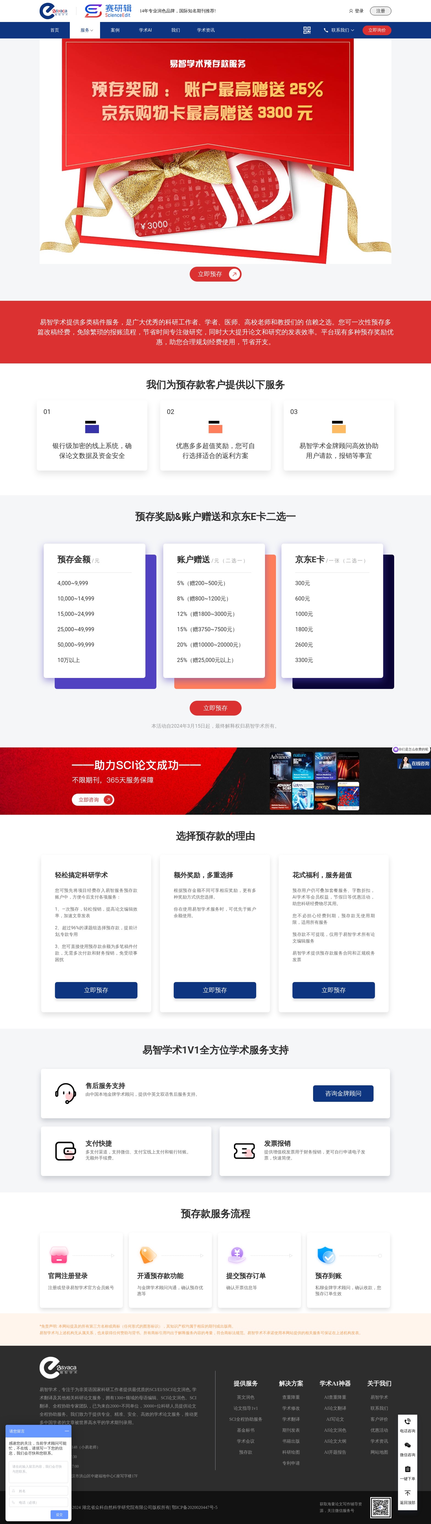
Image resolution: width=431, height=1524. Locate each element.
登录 (359, 11)
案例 (115, 30)
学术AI (145, 30)
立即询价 (377, 30)
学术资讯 (206, 30)
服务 (85, 30)
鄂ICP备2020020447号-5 (194, 1507)
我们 (175, 30)
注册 (380, 11)
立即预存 (215, 708)
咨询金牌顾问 (343, 1093)
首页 (54, 30)
